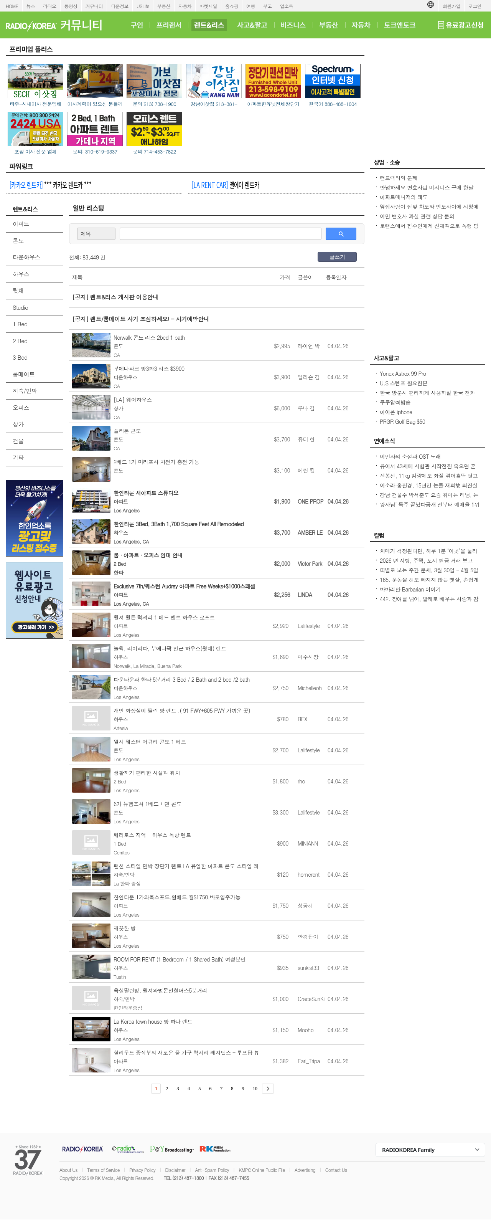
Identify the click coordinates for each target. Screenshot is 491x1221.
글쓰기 (337, 257)
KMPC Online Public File (262, 1169)
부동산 (163, 6)
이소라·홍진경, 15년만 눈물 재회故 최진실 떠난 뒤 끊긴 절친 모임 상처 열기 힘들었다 (429, 489)
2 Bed (20, 341)
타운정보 (120, 6)
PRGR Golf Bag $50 (402, 421)
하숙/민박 (25, 391)
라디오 (49, 6)
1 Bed (20, 324)
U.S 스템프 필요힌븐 (404, 383)
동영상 (70, 6)
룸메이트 (24, 374)
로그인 (474, 6)
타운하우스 (26, 257)
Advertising (305, 1169)
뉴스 (30, 6)
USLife (143, 6)
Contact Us (336, 1169)
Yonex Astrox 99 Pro (403, 373)
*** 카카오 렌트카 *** (50, 184)
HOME (12, 6)
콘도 (18, 240)
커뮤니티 (94, 6)
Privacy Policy (142, 1169)
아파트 (21, 224)
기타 (18, 457)
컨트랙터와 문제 (398, 178)
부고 (267, 6)
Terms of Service (103, 1169)
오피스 (21, 407)
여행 (250, 6)
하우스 (21, 274)
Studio (20, 307)
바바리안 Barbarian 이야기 (410, 589)
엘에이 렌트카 (225, 184)
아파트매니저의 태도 (404, 197)
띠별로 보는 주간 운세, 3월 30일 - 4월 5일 (429, 570)
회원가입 (451, 6)
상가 (18, 424)
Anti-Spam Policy (212, 1169)
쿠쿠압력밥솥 (395, 402)
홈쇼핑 (231, 6)
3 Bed (20, 357)
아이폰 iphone (396, 412)
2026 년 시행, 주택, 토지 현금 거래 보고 (426, 560)
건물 (18, 441)
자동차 (184, 6)
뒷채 (18, 290)
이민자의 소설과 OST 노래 (410, 456)
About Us (68, 1169)
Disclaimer (175, 1169)
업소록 (286, 6)
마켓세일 (208, 6)
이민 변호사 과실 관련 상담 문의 (417, 216)
